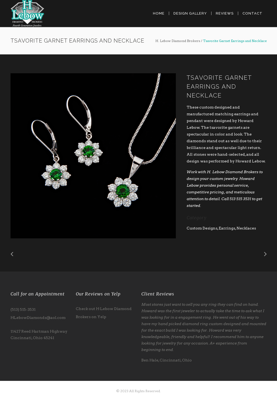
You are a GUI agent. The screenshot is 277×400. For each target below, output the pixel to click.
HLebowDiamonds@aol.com (38, 317)
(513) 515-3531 (23, 309)
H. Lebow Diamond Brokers (177, 41)
